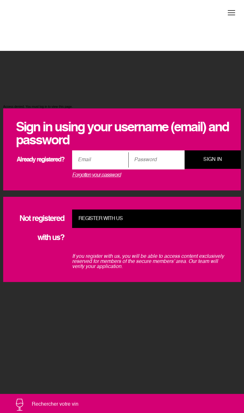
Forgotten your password (96, 175)
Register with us (100, 218)
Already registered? (40, 160)
